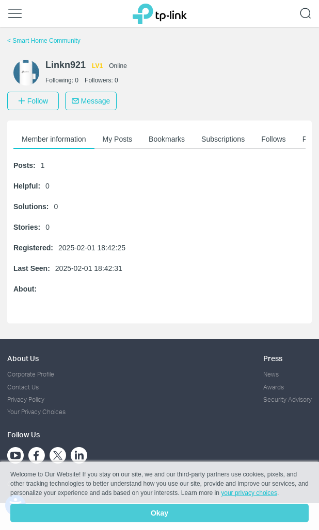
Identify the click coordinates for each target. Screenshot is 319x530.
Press (272, 358)
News (271, 374)
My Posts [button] (118, 139)
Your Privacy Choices (36, 412)
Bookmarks (167, 139)
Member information (54, 139)
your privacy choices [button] (249, 493)
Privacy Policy (25, 399)
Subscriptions (223, 139)
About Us (23, 358)
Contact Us (23, 387)
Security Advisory (287, 399)
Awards (273, 387)
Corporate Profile (30, 374)
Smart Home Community (44, 40)
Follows (273, 139)
